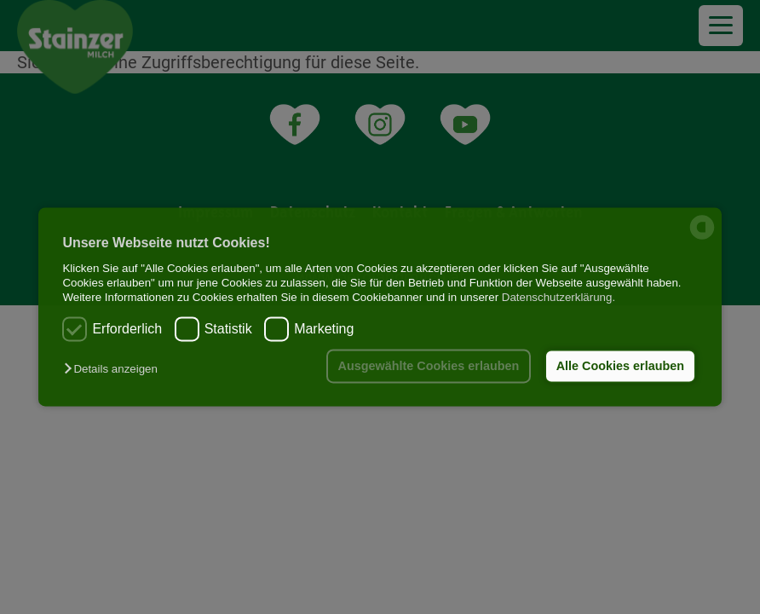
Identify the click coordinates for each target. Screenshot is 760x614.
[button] (114, 369)
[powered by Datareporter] (702, 238)
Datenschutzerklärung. (558, 298)
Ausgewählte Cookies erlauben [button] (429, 366)
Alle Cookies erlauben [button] (620, 366)
